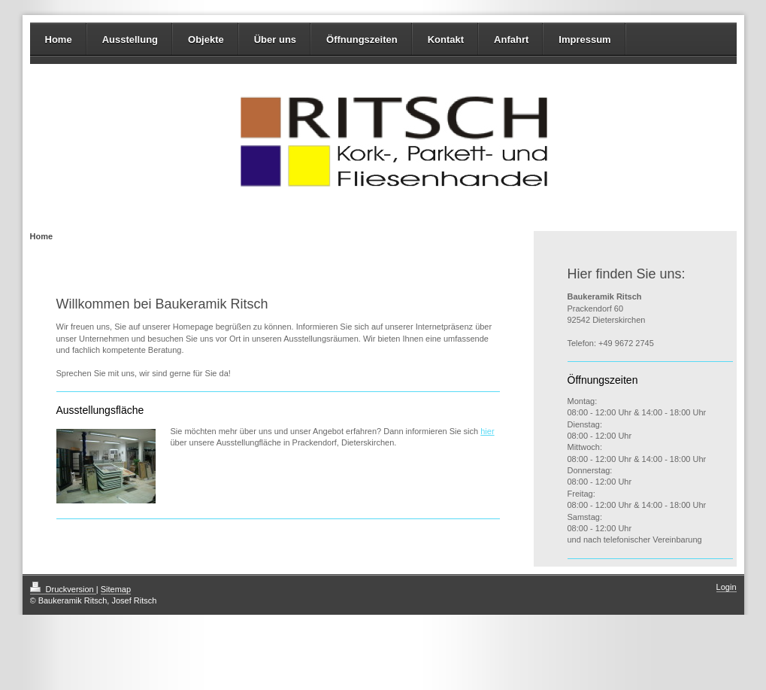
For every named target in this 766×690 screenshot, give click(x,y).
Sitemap (116, 589)
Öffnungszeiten (362, 39)
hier (487, 431)
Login (726, 586)
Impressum (584, 39)
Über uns (275, 39)
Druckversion (63, 589)
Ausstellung (130, 39)
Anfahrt (511, 39)
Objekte (206, 39)
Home (58, 39)
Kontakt (446, 39)
